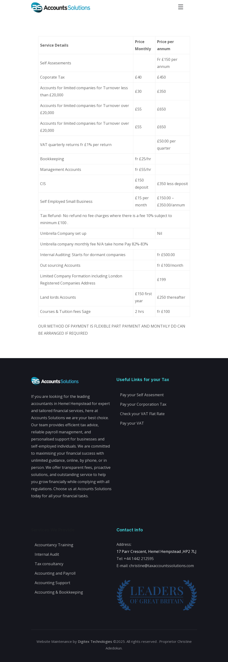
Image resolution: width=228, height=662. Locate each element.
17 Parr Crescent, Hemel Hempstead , (149, 551)
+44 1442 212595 (139, 558)
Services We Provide (52, 529)
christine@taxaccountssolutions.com (161, 565)
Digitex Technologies (95, 641)
